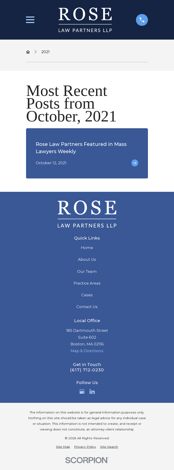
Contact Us (87, 306)
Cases (87, 295)
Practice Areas (87, 283)
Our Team (87, 271)
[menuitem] (63, 447)
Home (87, 247)
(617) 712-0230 (87, 370)
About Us (87, 259)
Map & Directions (87, 351)
